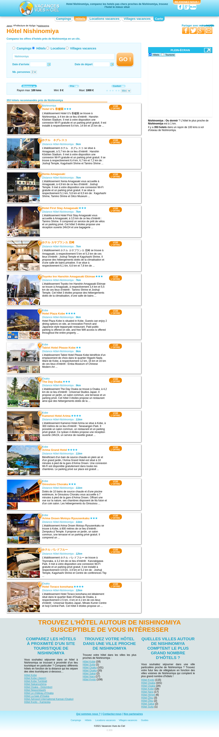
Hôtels (80, 18)
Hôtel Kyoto (89, 679)
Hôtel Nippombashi (35, 690)
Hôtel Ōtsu (147, 697)
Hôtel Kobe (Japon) (35, 678)
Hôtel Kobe (30, 675)
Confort (118, 86)
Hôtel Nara (89, 676)
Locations (58, 48)
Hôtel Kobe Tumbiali (35, 681)
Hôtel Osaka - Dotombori (38, 687)
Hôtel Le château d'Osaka (39, 693)
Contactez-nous (111, 713)
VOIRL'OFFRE (115, 107)
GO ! (125, 59)
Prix (73, 86)
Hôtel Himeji (148, 694)
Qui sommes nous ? (88, 713)
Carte (159, 18)
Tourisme (170, 54)
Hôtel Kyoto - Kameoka (37, 702)
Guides (144, 720)
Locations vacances (104, 18)
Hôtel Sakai (89, 673)
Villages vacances (137, 18)
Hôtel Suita (89, 664)
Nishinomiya (49, 105)
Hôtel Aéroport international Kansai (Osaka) (48, 699)
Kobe (45, 310)
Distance (29, 86)
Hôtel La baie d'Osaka (36, 696)
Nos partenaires (133, 713)
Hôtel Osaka (90, 667)
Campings (63, 18)
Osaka (46, 378)
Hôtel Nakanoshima (35, 684)
